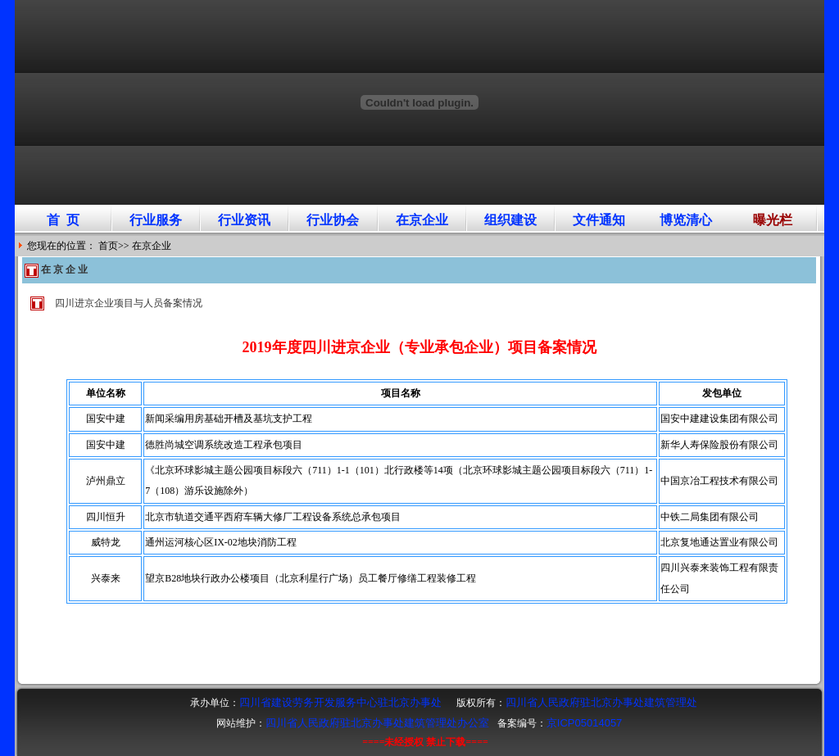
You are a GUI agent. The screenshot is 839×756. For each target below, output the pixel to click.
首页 (108, 245)
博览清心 (686, 220)
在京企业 (422, 220)
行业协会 (332, 220)
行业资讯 (244, 220)
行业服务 (155, 220)
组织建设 (510, 220)
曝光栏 (772, 220)
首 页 (63, 220)
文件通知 (599, 220)
